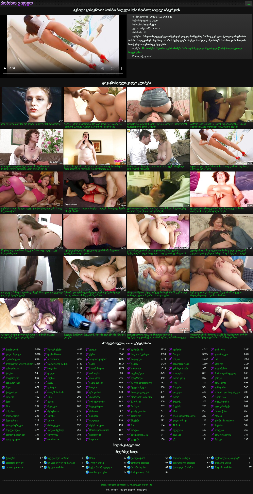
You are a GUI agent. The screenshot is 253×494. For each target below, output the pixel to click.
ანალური (178, 373)
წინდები (219, 430)
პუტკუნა (177, 401)
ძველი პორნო (55, 467)
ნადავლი (136, 359)
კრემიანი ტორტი (224, 420)
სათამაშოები (96, 368)
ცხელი (51, 373)
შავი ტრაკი (12, 420)
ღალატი (94, 420)
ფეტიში (135, 439)
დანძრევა (94, 397)
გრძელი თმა (138, 411)
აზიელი (219, 364)
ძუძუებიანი (137, 349)
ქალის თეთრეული (141, 382)
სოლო (229, 48)
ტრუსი (9, 373)
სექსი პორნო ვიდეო (100, 467)
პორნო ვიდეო (16, 3)
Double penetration (99, 430)
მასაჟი (218, 439)
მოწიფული (53, 425)
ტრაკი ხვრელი (14, 425)
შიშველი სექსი (223, 462)
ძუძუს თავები (96, 425)
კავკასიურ (220, 382)
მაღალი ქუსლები (15, 434)
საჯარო (93, 439)
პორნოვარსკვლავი (193, 48)
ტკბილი (237, 48)
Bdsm (50, 401)
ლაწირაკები (13, 359)
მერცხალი (53, 411)
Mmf (175, 411)
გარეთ (218, 378)
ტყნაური (10, 458)
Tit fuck (176, 425)
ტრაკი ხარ (95, 392)
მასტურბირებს (181, 364)
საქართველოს (223, 434)
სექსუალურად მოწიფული (20, 364)
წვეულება (52, 434)
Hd (143, 48)
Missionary (53, 359)
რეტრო (219, 425)
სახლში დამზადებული (227, 392)
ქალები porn (138, 458)
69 (132, 425)
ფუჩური (177, 349)
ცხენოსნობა (54, 354)
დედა (176, 397)
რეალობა (220, 397)
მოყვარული (12, 378)
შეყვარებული (138, 387)
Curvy (50, 420)
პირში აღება (13, 349)
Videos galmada (14, 467)
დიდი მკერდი (13, 354)
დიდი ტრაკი (180, 420)
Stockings (136, 368)
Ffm (8, 406)
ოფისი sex (53, 439)
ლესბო (170, 48)
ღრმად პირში (180, 368)
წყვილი (10, 397)
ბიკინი (51, 416)
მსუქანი (135, 420)
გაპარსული (221, 354)
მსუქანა (177, 406)
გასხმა (134, 364)
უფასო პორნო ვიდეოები (61, 462)
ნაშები (177, 48)
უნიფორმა (95, 434)
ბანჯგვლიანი (13, 382)
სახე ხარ (10, 411)
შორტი (135, 406)
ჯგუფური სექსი (223, 406)
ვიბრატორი (12, 416)
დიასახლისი (222, 401)
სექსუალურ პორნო (58, 458)
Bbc (49, 397)
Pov (175, 382)
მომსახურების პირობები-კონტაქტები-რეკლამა (126, 485)
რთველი (136, 416)
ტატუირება (12, 392)
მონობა (93, 411)
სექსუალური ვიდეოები (227, 458)
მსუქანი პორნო (223, 467)
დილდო (177, 392)
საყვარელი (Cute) (215, 48)
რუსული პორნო (140, 462)
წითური (177, 387)
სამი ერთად (12, 368)
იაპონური (94, 373)
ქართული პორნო (183, 467)
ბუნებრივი (137, 378)
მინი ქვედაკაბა (139, 434)
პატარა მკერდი (140, 354)
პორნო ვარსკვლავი (226, 373)
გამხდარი (220, 387)
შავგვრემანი (135, 52)
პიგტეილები (13, 430)
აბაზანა (177, 434)
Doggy (176, 354)
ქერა (92, 354)
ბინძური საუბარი (155, 48)
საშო (92, 364)
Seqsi (92, 458)
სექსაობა (220, 349)
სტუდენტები (96, 406)
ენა (174, 439)
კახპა (50, 382)
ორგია (135, 430)
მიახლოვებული (140, 392)
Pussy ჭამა (221, 411)
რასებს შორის (55, 392)
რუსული (52, 406)
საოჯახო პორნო (15, 462)
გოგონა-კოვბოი (98, 359)
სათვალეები (13, 439)
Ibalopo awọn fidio (140, 472)
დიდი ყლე (179, 378)
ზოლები (52, 368)
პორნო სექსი (96, 462)
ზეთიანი (93, 416)
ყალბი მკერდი (55, 430)
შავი (8, 387)
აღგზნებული (138, 373)
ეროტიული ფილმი (141, 397)
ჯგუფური (178, 430)
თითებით (94, 378)
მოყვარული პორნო (184, 462)
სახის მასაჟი (96, 382)
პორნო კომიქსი (181, 458)
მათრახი (136, 401)
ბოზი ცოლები (97, 401)
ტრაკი (92, 349)
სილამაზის (221, 368)
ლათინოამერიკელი (184, 416)
